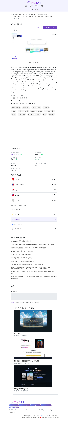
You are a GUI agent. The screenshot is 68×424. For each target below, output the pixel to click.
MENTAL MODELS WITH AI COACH (26, 361)
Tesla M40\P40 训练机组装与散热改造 (22, 261)
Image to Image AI (21, 389)
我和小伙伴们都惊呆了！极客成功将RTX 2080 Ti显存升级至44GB (30, 268)
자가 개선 (52, 16)
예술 (46, 14)
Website (51, 114)
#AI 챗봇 (46, 108)
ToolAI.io (42, 416)
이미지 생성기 (17, 16)
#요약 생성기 (36, 108)
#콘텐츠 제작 (16, 108)
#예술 (13, 111)
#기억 (13, 114)
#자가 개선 (22, 114)
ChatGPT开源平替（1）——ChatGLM (22, 251)
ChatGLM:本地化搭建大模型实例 (21, 241)
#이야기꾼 (26, 108)
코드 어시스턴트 (28, 16)
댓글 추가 (14, 291)
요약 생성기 (34, 14)
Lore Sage (17, 333)
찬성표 (37, 27)
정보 (36, 6)
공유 (15, 30)
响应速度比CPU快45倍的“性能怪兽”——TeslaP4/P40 (27, 264)
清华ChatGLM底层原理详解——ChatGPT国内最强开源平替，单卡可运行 (33, 244)
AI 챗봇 (41, 14)
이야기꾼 (26, 14)
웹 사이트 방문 (50, 27)
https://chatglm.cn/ (34, 62)
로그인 (32, 9)
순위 (26, 6)
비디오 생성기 (39, 16)
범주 (31, 6)
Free (44, 114)
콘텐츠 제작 (17, 14)
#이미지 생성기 (23, 111)
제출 (42, 6)
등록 (36, 9)
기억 (46, 16)
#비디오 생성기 (49, 111)
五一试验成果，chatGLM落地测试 (21, 258)
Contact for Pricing (34, 114)
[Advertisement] (38, 133)
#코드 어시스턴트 (36, 111)
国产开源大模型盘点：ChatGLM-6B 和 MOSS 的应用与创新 (29, 248)
